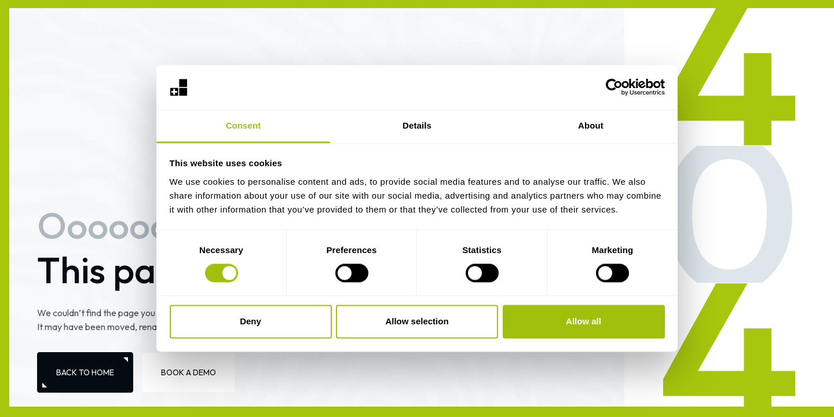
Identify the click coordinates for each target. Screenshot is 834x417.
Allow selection (416, 321)
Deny (250, 321)
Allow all (583, 321)
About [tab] (590, 125)
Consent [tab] (243, 125)
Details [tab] (417, 125)
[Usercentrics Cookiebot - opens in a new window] (614, 87)
